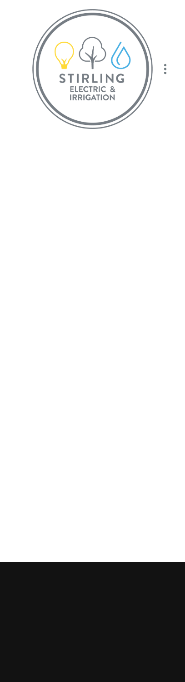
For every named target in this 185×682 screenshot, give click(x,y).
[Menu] (165, 69)
